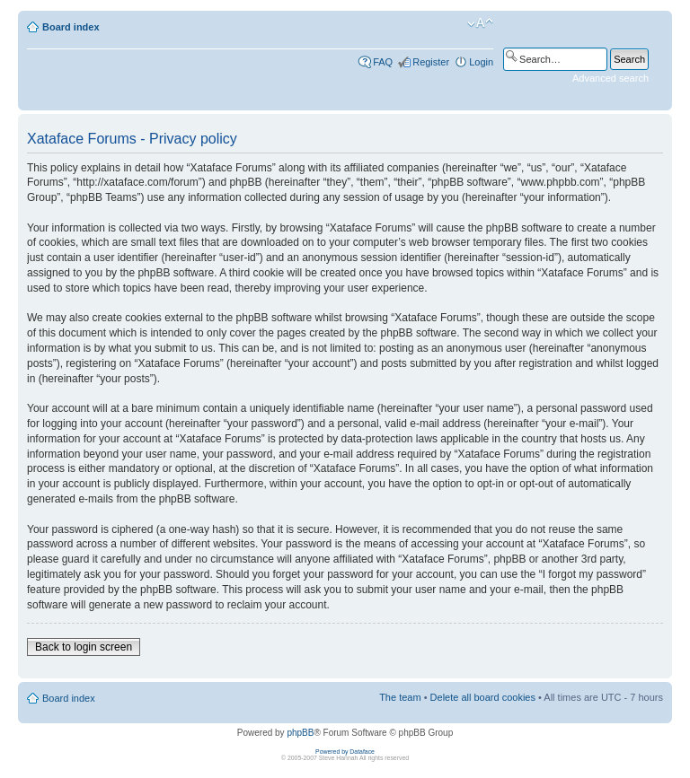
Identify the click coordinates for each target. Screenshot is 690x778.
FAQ (383, 62)
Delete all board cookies (482, 697)
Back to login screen (83, 647)
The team (399, 697)
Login (481, 62)
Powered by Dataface (345, 751)
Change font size (480, 23)
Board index (71, 27)
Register (430, 62)
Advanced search (610, 78)
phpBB (300, 733)
